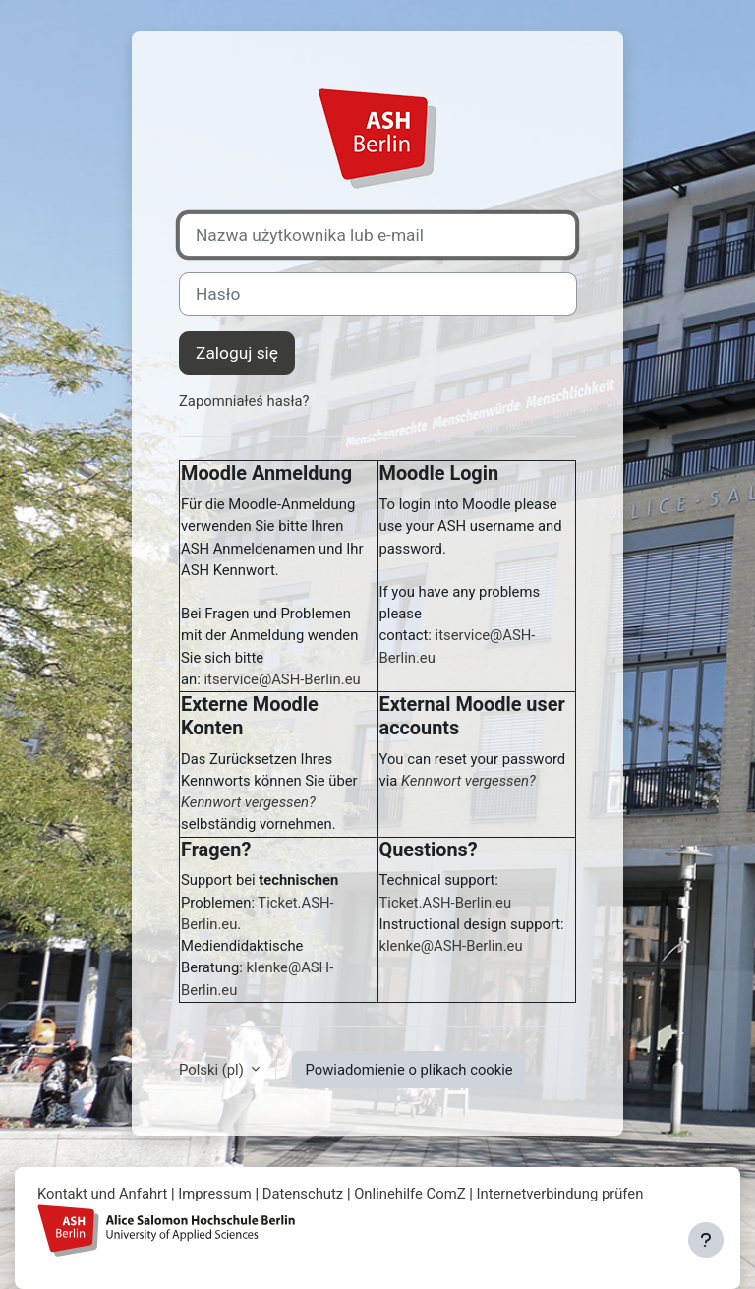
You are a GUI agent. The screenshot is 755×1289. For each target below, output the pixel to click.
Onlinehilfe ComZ (409, 1193)
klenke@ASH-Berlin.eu (451, 946)
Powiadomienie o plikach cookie (408, 1070)
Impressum (214, 1193)
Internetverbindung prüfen (559, 1193)
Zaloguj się (237, 353)
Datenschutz (303, 1193)
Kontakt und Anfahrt (102, 1193)
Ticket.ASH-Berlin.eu (445, 902)
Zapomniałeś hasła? (244, 401)
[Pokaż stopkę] (706, 1240)
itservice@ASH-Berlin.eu (281, 679)
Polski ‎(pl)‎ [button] (213, 1070)
